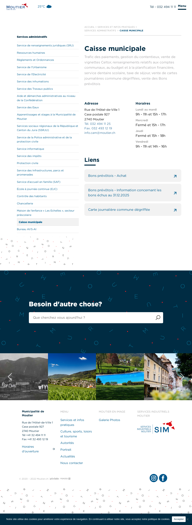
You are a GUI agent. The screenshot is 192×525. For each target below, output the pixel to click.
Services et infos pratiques (116, 27)
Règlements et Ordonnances (35, 59)
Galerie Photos (109, 420)
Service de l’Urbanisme (31, 67)
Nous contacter (71, 463)
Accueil (89, 27)
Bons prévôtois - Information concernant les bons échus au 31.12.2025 (133, 192)
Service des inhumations (33, 81)
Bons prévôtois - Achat (133, 176)
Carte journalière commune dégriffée (133, 210)
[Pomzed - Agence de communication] (65, 479)
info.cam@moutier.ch (99, 133)
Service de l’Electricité (31, 74)
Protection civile (27, 163)
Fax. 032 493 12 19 (98, 128)
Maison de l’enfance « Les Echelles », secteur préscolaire (45, 212)
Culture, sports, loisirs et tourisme (76, 434)
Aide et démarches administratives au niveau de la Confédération (46, 98)
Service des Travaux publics (35, 88)
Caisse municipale (30, 222)
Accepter (179, 519)
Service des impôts (29, 155)
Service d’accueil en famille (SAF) (38, 181)
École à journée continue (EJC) (37, 189)
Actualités (67, 456)
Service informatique (30, 148)
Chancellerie (25, 203)
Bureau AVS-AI (26, 229)
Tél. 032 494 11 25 (97, 124)
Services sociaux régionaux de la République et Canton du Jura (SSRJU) (47, 128)
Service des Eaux (28, 107)
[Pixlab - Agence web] (55, 479)
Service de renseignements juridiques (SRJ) (45, 45)
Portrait (65, 449)
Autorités (67, 443)
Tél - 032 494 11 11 (163, 7)
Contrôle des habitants (32, 196)
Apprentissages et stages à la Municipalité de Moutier (46, 116)
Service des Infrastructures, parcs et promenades (40, 172)
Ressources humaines (31, 52)
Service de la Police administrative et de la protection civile (44, 139)
